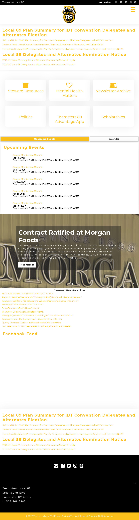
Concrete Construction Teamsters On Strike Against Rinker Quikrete (36, 326)
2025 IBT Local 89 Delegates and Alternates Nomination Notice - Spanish (38, 64)
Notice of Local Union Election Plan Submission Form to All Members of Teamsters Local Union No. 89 (52, 45)
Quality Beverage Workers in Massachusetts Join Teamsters (31, 323)
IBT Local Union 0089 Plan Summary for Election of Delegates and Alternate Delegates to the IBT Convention (57, 40)
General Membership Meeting (27, 155)
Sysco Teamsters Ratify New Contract (20, 308)
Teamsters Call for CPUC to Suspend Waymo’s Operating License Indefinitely (40, 301)
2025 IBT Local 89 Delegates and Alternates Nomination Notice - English (38, 60)
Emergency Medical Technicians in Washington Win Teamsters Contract (38, 315)
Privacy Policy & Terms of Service (70, 516)
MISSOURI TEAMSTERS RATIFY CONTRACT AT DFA (27, 294)
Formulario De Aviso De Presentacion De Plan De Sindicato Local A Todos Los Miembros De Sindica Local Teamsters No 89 (62, 49)
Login (100, 2)
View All (69, 284)
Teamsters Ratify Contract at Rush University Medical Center (32, 319)
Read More (27, 265)
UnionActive (107, 516)
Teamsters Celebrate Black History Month (23, 312)
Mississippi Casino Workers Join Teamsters (22, 304)
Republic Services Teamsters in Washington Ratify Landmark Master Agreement (42, 297)
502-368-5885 (16, 501)
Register (107, 2)
